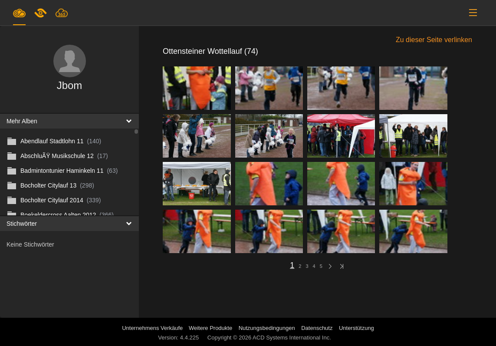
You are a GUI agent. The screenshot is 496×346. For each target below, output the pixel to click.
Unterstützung (356, 328)
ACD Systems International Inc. (292, 337)
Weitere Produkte (210, 328)
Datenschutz (316, 328)
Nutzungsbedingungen (267, 328)
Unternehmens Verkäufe (153, 328)
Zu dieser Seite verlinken (434, 39)
